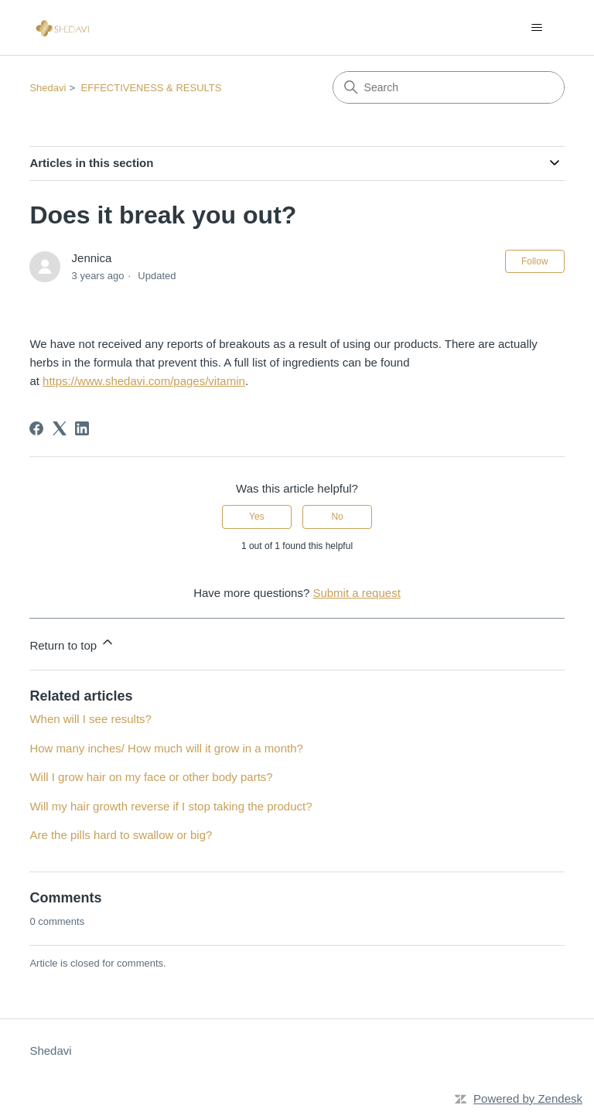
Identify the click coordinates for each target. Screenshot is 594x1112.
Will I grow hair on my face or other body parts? (150, 776)
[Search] (448, 87)
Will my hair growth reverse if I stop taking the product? (170, 806)
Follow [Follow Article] (534, 261)
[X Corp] (60, 428)
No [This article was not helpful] (337, 516)
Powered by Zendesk (527, 1098)
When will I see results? (90, 718)
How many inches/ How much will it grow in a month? (165, 748)
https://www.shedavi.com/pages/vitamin (144, 380)
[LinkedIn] (82, 428)
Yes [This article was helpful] (257, 516)
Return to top (72, 643)
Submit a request (356, 592)
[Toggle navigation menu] (537, 27)
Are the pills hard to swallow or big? (120, 834)
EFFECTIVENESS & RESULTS (151, 88)
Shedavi (47, 88)
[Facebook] (36, 428)
